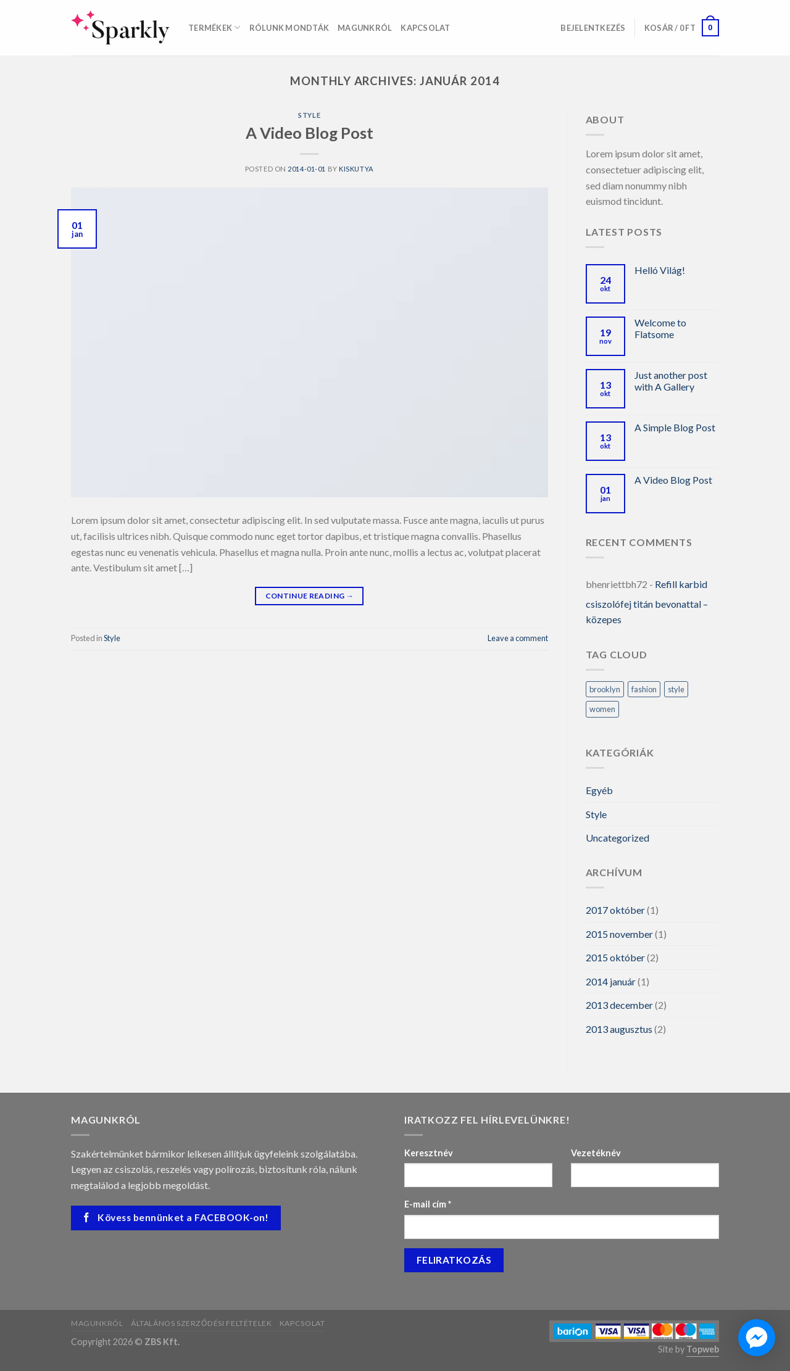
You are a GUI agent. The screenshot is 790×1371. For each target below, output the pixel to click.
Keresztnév (428, 1153)
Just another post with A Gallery (670, 380)
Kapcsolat (425, 28)
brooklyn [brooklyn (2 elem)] (604, 689)
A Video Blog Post (309, 132)
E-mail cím (427, 1204)
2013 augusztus (619, 1029)
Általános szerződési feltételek (201, 1323)
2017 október (615, 910)
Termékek (214, 27)
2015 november (619, 934)
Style (309, 115)
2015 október (615, 957)
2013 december (619, 1005)
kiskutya (356, 169)
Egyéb (599, 790)
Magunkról (365, 28)
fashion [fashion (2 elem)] (644, 689)
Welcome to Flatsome (660, 328)
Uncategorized (617, 837)
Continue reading (309, 596)
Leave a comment (518, 638)
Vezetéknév (596, 1153)
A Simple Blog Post (674, 427)
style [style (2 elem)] (676, 689)
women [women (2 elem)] (602, 709)
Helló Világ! (659, 270)
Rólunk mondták (289, 28)
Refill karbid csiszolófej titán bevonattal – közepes (647, 601)
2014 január (611, 981)
